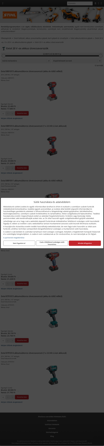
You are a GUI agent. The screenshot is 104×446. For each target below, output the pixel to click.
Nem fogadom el (19, 243)
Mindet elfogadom (85, 243)
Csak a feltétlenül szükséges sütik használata (52, 243)
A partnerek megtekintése (13, 237)
